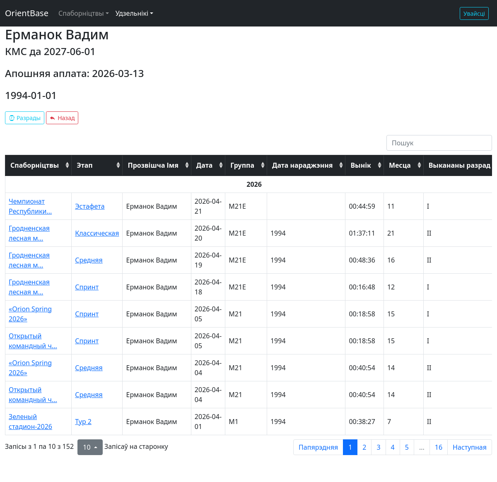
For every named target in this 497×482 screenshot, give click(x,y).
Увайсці (474, 13)
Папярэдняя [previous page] (318, 447)
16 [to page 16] (438, 447)
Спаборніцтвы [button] (81, 13)
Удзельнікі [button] (132, 13)
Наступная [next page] (470, 447)
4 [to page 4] (393, 447)
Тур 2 (83, 421)
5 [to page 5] (407, 447)
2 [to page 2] (364, 447)
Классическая (97, 233)
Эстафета (89, 206)
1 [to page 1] (350, 447)
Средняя (89, 260)
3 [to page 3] (378, 447)
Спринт (87, 287)
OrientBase (26, 13)
